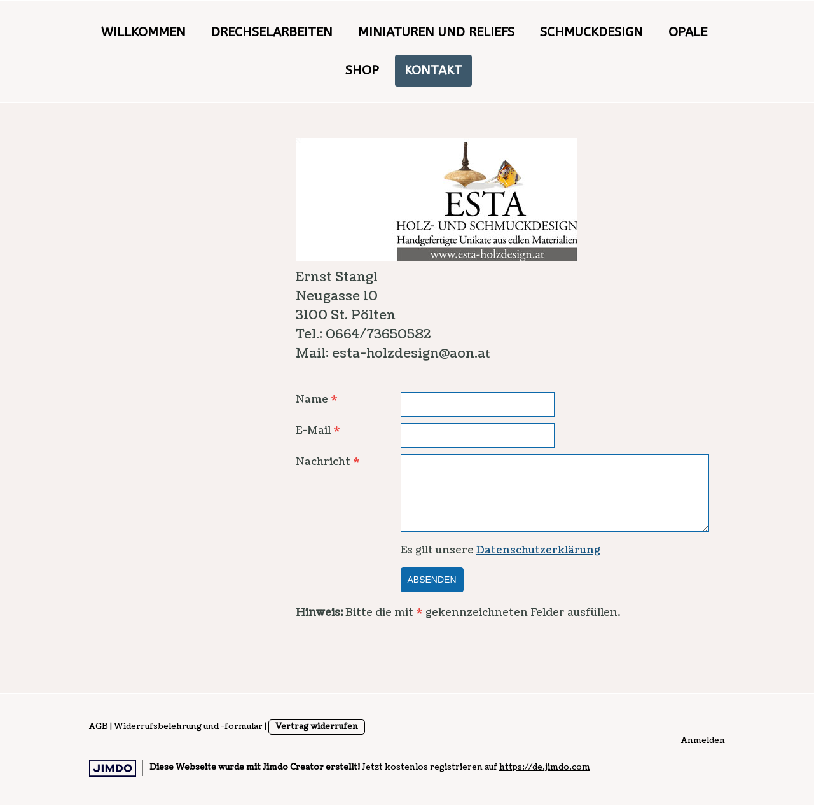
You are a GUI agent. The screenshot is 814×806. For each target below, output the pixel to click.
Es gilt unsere (500, 550)
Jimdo (112, 768)
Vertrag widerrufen (316, 726)
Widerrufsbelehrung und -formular (188, 726)
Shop (362, 70)
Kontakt (433, 70)
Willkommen (143, 32)
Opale (687, 32)
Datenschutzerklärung (538, 550)
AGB (98, 726)
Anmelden (703, 740)
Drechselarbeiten (272, 32)
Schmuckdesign (591, 32)
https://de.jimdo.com (544, 767)
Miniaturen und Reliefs (436, 32)
